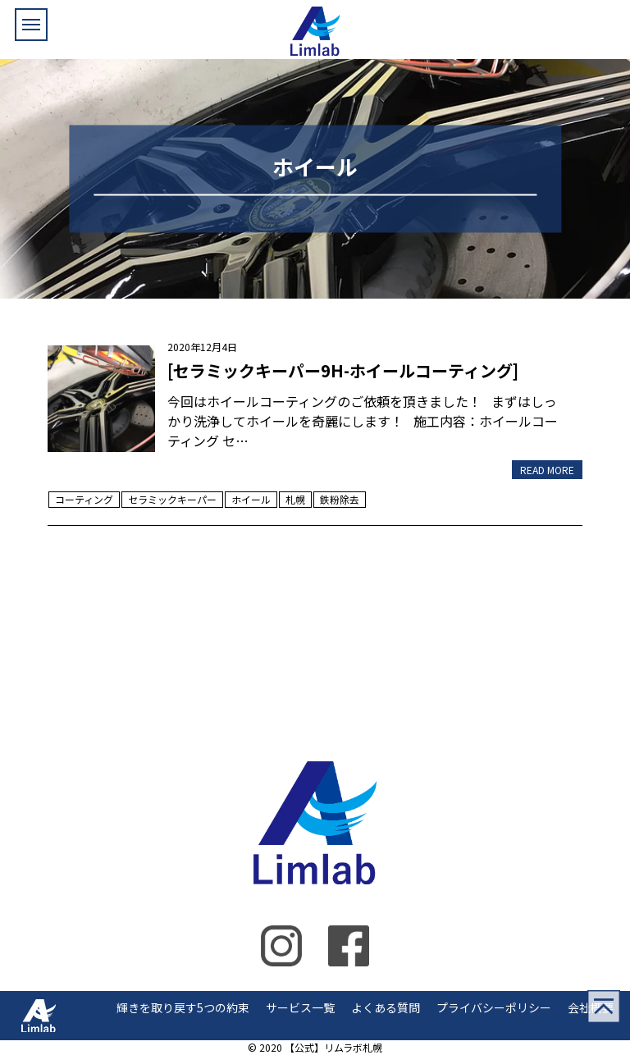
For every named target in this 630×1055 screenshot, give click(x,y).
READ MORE (547, 470)
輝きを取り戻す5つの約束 (182, 1007)
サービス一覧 (300, 1007)
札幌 (295, 499)
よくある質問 (385, 1007)
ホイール (251, 499)
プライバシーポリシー (493, 1007)
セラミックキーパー (172, 499)
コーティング (84, 499)
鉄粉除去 (339, 499)
